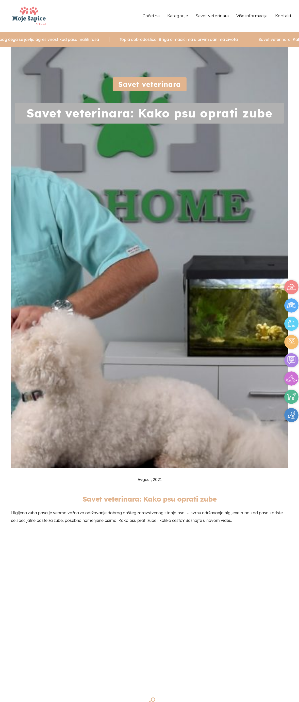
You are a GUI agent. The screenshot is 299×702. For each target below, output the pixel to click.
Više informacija (252, 15)
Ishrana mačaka (291, 305)
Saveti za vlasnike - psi (291, 342)
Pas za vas (291, 397)
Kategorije (177, 15)
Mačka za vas (291, 415)
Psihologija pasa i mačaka (291, 378)
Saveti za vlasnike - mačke (291, 360)
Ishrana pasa (291, 287)
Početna (151, 15)
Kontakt (283, 15)
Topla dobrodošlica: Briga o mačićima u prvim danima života (184, 39)
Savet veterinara (212, 15)
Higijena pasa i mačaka (291, 324)
